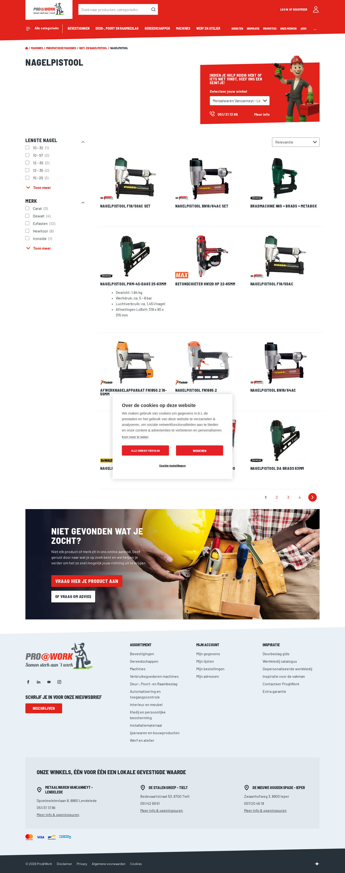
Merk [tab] (31, 201)
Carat (41, 208)
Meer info (262, 114)
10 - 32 (41, 147)
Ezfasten (44, 223)
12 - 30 (41, 162)
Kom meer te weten (135, 436)
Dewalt (42, 215)
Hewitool (44, 230)
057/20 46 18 (254, 803)
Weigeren (200, 450)
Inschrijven (44, 708)
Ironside (43, 238)
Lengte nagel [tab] (41, 140)
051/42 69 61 (150, 803)
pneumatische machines (61, 48)
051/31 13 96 (46, 807)
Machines (37, 48)
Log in (284, 9)
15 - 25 (41, 177)
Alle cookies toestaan (145, 450)
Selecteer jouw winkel (228, 91)
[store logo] (48, 9)
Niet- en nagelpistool (93, 48)
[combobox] (118, 9)
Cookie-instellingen (172, 465)
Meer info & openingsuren (58, 814)
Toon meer (42, 187)
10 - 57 (41, 155)
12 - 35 (41, 170)
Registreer (300, 9)
